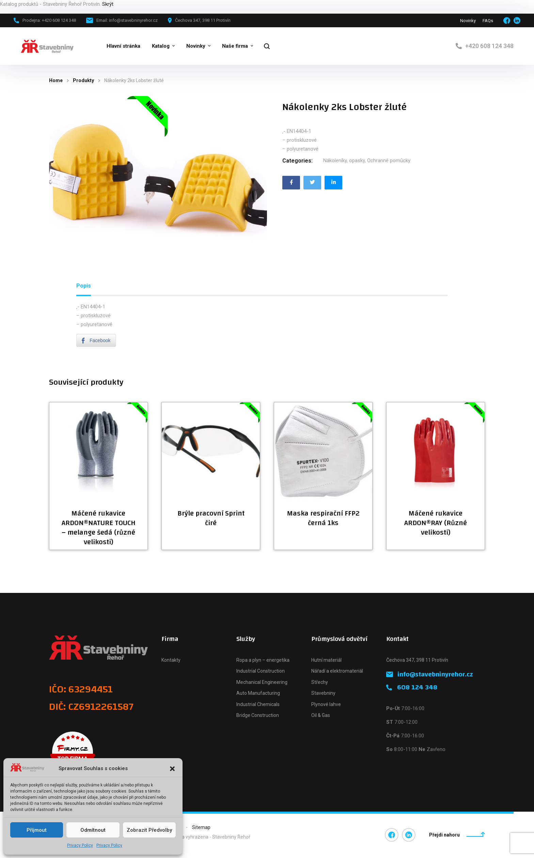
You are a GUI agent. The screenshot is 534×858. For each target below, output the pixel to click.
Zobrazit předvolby (149, 830)
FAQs (488, 20)
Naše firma (235, 46)
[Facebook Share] (96, 340)
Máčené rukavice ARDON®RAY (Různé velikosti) (435, 523)
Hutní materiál (326, 660)
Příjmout (37, 830)
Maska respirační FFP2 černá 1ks (323, 518)
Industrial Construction (260, 671)
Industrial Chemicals (258, 704)
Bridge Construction (257, 715)
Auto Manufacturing (258, 693)
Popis (83, 285)
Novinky (468, 20)
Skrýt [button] (107, 4)
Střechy (319, 682)
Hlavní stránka (123, 46)
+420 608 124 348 (489, 45)
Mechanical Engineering (261, 682)
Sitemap (201, 827)
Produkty (83, 80)
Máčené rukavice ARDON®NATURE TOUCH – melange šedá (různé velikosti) (99, 528)
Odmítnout (93, 830)
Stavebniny (323, 693)
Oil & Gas (320, 715)
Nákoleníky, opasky (344, 160)
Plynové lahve (326, 704)
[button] (172, 768)
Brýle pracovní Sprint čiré (211, 518)
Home (56, 80)
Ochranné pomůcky (388, 160)
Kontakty (170, 660)
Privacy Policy (80, 845)
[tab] (83, 286)
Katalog (161, 46)
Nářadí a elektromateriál (337, 671)
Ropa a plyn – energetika (262, 660)
